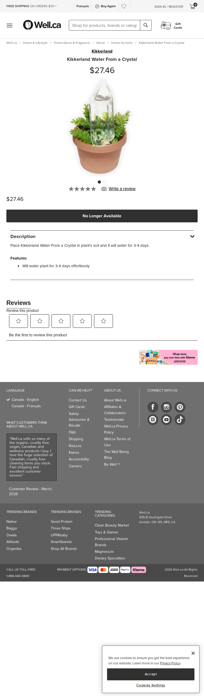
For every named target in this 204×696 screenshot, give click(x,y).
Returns (75, 446)
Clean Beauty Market (112, 525)
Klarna (74, 452)
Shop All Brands (64, 548)
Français (82, 6)
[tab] (102, 236)
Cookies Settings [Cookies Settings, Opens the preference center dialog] (150, 685)
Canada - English (25, 399)
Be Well (112, 464)
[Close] (193, 653)
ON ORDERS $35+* (31, 6)
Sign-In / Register (168, 6)
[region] (151, 669)
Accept (151, 674)
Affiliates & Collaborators (115, 409)
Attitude (12, 542)
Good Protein (62, 521)
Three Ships (61, 528)
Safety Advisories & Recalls (79, 419)
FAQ (72, 432)
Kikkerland (102, 51)
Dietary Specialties (110, 558)
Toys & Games (106, 532)
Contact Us (78, 400)
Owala (11, 535)
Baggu (11, 528)
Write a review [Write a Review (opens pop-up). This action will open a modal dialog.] (122, 189)
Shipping (76, 439)
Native (11, 521)
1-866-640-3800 (17, 576)
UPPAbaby (59, 535)
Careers (75, 466)
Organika (13, 548)
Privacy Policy (170, 663)
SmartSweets (61, 542)
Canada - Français (26, 406)
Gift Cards (77, 407)
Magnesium (104, 551)
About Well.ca (115, 400)
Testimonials (114, 419)
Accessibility (79, 459)
